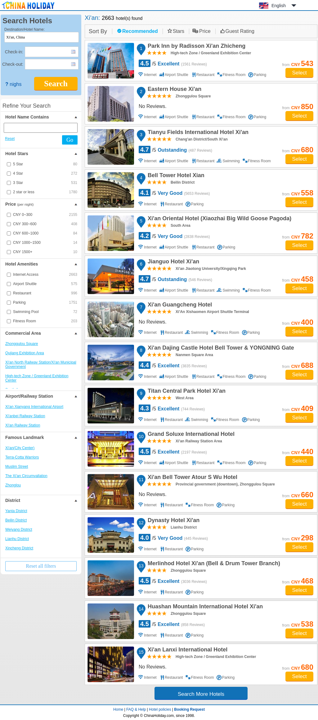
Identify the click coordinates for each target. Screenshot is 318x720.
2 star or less (45, 192)
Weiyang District (18, 529)
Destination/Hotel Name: (24, 29)
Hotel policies (160, 709)
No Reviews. (153, 106)
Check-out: (12, 64)
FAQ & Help (136, 709)
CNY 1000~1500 (45, 242)
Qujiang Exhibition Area (24, 353)
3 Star (45, 182)
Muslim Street (16, 466)
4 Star (45, 173)
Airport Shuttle (45, 283)
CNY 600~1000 (45, 233)
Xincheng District (19, 548)
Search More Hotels (201, 694)
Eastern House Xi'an (173, 90)
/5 (173, 63)
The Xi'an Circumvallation (26, 476)
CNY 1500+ (45, 252)
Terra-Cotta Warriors (22, 457)
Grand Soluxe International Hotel (190, 435)
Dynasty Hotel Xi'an (172, 521)
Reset (10, 138)
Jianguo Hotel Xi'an (172, 262)
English (278, 5)
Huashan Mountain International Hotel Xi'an (204, 607)
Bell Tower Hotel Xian (175, 176)
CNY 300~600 (45, 224)
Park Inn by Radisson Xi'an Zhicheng (195, 47)
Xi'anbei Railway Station (25, 416)
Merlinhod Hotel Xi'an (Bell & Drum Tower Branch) (213, 564)
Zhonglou (13, 485)
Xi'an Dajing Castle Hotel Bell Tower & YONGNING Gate (220, 349)
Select (299, 73)
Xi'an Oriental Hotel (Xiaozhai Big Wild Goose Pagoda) (218, 219)
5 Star (45, 164)
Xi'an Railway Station (22, 425)
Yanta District (16, 511)
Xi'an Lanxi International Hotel (186, 650)
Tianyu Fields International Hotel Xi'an (197, 133)
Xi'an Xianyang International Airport (34, 407)
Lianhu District (17, 539)
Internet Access (45, 274)
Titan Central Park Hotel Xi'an (186, 392)
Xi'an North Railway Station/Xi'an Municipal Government (40, 364)
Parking (45, 302)
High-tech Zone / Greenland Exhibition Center (36, 378)
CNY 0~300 (45, 214)
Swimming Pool (45, 311)
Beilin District (16, 520)
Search (56, 83)
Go (69, 140)
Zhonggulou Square (21, 344)
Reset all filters (41, 566)
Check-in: (14, 51)
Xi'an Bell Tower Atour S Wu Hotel (191, 478)
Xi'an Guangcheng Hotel (179, 306)
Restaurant (45, 293)
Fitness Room (45, 321)
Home (118, 709)
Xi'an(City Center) (19, 448)
